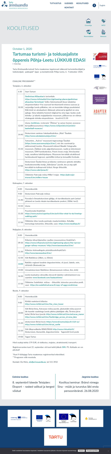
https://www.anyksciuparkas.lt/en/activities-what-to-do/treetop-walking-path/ (53, 215)
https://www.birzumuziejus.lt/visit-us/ (63, 321)
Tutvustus (55, 3)
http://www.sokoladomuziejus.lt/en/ (40, 135)
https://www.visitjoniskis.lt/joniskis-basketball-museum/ (50, 127)
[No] (108, 451)
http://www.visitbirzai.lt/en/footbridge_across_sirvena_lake (51, 317)
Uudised (68, 3)
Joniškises (35, 122)
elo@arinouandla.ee (37, 361)
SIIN (64, 347)
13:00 (20, 263)
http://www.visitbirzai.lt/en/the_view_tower (44, 304)
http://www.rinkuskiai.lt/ (63, 329)
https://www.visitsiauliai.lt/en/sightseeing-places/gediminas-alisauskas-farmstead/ (51, 100)
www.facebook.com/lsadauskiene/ (48, 277)
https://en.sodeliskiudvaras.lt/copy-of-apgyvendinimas (54, 285)
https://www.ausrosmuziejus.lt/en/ (41, 143)
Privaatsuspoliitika (92, 450)
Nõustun (81, 450)
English (102, 5)
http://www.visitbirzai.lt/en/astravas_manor (65, 314)
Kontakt (69, 7)
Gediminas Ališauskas (34, 96)
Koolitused (82, 3)
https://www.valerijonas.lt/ (36, 170)
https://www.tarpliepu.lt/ (69, 223)
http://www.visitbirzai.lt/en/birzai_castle (42, 324)
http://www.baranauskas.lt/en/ (60, 245)
